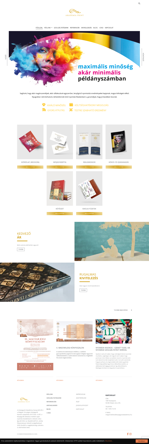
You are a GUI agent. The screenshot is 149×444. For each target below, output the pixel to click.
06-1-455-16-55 (111, 409)
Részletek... (109, 441)
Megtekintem (30, 167)
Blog (95, 28)
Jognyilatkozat (82, 405)
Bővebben (20, 380)
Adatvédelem (81, 398)
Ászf (77, 402)
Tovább (20, 249)
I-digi (101, 28)
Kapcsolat (109, 28)
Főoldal (40, 27)
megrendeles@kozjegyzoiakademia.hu (119, 415)
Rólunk (50, 394)
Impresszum (80, 394)
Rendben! (141, 441)
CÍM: (107, 399)
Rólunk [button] (47, 28)
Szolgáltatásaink (61, 28)
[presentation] (14, 66)
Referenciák (75, 28)
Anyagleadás (86, 28)
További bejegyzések (123, 310)
